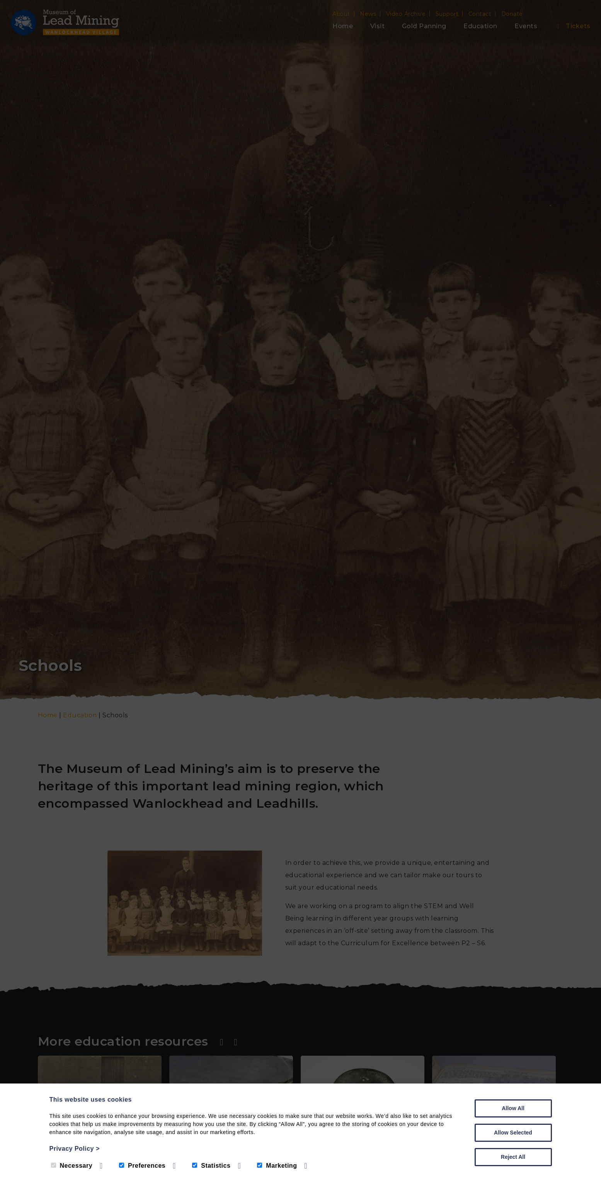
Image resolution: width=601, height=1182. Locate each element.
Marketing (277, 1165)
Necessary (72, 1165)
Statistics (211, 1165)
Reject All (513, 1157)
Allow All (513, 1108)
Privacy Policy (74, 1148)
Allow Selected (513, 1132)
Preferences (142, 1165)
